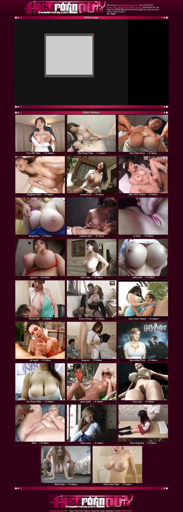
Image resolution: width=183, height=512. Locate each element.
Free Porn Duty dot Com (127, 5)
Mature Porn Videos (126, 7)
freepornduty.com (59, 511)
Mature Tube (112, 7)
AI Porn (138, 7)
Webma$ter (127, 511)
